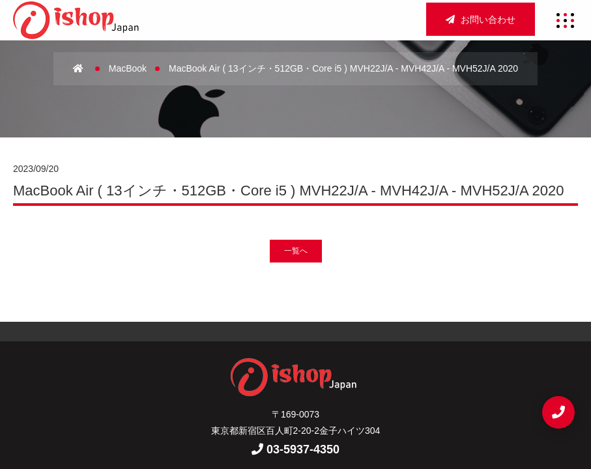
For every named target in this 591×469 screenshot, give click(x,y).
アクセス (319, 356)
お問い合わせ (480, 19)
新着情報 (353, 378)
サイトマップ (229, 400)
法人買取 (238, 378)
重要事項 (295, 400)
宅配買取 (295, 378)
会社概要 (262, 356)
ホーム (209, 356)
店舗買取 (377, 356)
